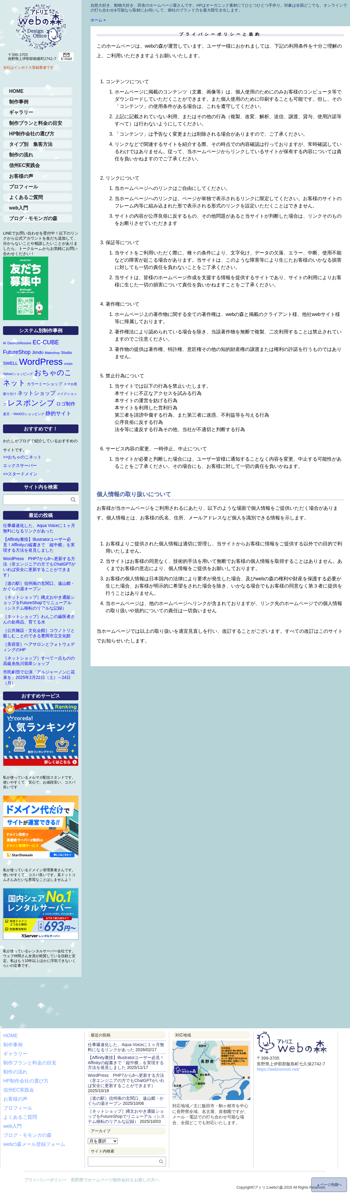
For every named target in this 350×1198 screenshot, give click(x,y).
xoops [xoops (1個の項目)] (68, 363)
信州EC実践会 (24, 165)
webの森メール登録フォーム (34, 1144)
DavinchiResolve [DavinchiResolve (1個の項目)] (19, 343)
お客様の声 (21, 176)
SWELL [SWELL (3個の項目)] (10, 363)
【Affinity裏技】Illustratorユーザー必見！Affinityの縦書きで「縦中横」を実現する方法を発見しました (39, 545)
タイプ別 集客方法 (30, 144)
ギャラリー (21, 112)
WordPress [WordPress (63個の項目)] (41, 362)
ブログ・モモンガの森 (33, 218)
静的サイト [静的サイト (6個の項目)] (58, 413)
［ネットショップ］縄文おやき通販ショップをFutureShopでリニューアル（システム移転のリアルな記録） (39, 602)
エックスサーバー (20, 465)
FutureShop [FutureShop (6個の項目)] (16, 352)
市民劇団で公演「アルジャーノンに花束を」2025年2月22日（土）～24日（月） (39, 677)
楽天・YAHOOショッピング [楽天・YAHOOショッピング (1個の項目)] (23, 414)
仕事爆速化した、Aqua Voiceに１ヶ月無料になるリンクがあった (126, 1047)
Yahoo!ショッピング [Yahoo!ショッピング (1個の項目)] (18, 374)
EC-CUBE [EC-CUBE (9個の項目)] (46, 342)
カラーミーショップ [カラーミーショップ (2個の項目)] (44, 384)
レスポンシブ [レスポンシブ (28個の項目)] (31, 403)
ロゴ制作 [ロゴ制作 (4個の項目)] (65, 403)
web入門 (18, 207)
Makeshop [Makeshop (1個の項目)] (52, 353)
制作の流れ (21, 154)
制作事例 (18, 101)
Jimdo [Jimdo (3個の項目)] (37, 352)
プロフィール (23, 186)
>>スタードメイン (20, 473)
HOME (16, 91)
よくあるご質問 (26, 197)
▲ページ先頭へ (329, 1185)
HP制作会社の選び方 (31, 133)
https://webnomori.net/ (278, 1069)
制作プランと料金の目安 (35, 123)
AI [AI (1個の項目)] (4, 343)
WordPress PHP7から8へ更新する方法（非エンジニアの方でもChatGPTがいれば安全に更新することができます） (126, 1080)
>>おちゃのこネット (22, 457)
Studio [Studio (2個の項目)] (66, 352)
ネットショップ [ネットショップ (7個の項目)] (37, 393)
